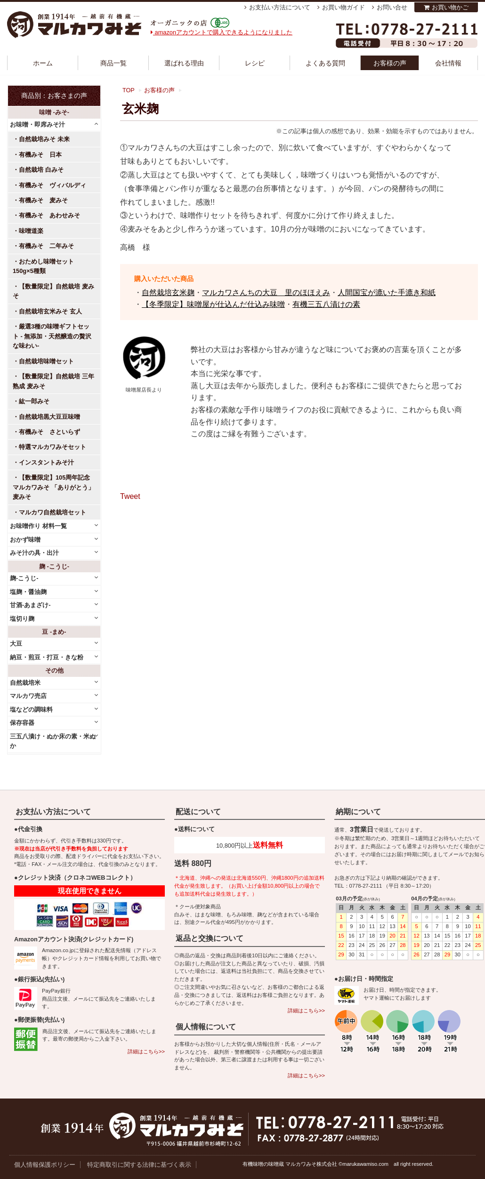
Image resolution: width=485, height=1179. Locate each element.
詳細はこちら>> (146, 1051)
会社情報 (448, 63)
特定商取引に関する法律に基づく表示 (139, 1164)
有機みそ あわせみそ (49, 215)
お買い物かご (450, 7)
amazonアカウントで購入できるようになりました (221, 32)
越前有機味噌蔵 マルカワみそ (74, 24)
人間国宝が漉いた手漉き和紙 (387, 293)
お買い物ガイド (343, 7)
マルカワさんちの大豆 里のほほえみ (266, 293)
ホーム (43, 63)
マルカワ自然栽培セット (52, 512)
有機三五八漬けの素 (326, 304)
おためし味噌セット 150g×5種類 (46, 266)
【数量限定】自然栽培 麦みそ (53, 291)
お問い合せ (392, 7)
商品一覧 (113, 63)
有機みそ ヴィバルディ (52, 185)
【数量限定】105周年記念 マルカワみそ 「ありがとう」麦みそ (53, 487)
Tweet (130, 496)
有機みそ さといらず (49, 431)
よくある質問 (325, 63)
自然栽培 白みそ (41, 169)
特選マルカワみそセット (52, 446)
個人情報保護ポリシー (44, 1164)
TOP (128, 90)
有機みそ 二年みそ (46, 245)
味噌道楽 (31, 230)
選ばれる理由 (184, 63)
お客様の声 (389, 63)
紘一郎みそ (34, 401)
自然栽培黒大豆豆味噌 (49, 416)
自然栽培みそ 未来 (44, 139)
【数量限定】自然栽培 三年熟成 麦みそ (53, 381)
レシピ (255, 63)
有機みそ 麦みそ (43, 200)
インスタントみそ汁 (46, 462)
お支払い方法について (279, 7)
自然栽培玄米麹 (168, 293)
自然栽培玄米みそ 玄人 (50, 311)
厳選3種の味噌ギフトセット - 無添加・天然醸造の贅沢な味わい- (52, 336)
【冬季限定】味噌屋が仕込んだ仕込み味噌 (213, 304)
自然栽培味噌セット (46, 361)
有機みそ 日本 (40, 154)
